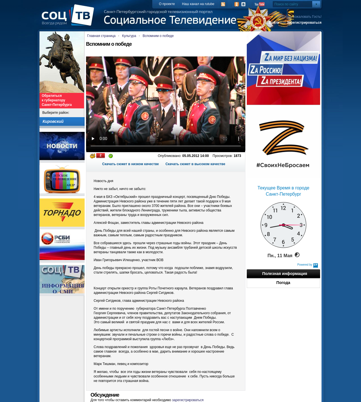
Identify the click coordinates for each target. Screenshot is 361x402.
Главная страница (101, 36)
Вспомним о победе (158, 36)
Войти (274, 23)
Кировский (53, 121)
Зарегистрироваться (304, 23)
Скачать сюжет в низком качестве (130, 164)
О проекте (167, 4)
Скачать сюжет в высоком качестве (195, 164)
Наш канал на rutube (198, 4)
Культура (129, 36)
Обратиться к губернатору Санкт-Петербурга (57, 100)
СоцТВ (69, 19)
